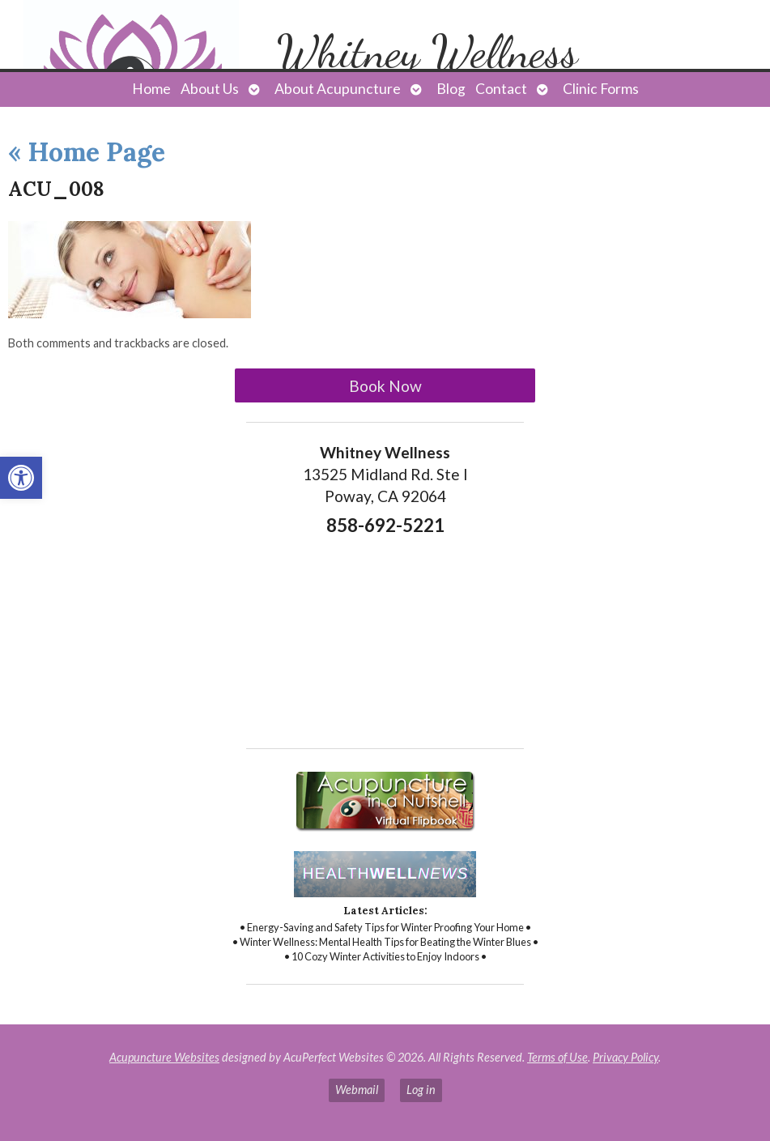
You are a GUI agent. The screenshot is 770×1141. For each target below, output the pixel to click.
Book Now (385, 386)
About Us (210, 88)
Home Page (86, 151)
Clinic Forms (601, 88)
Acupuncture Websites (164, 1057)
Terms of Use (557, 1057)
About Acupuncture (337, 88)
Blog (451, 88)
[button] (21, 478)
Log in (421, 1089)
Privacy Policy (625, 1057)
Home (151, 88)
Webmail (356, 1089)
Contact (501, 88)
